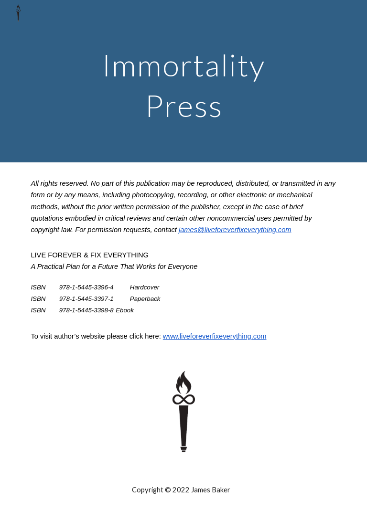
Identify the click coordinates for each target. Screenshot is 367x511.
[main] (183, 81)
